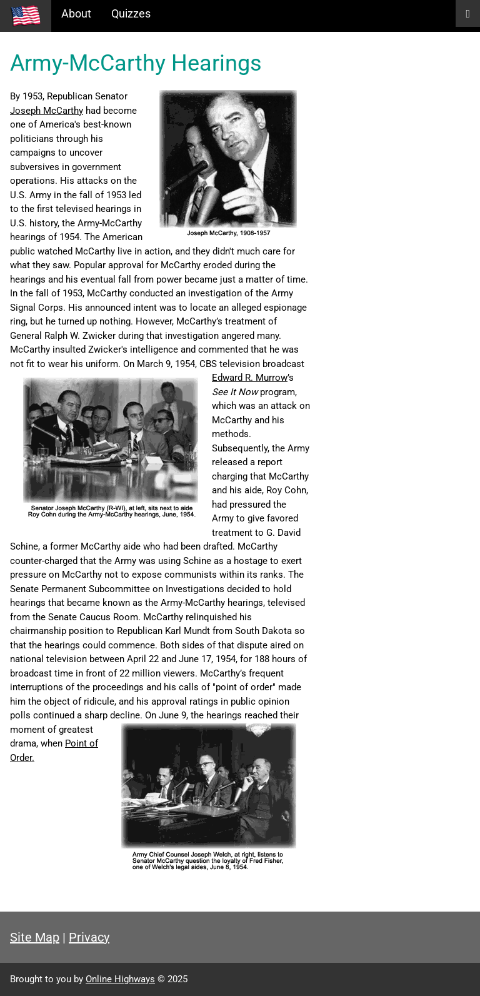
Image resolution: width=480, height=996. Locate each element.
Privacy (89, 937)
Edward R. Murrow (250, 377)
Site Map (34, 937)
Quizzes (131, 13)
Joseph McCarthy (46, 110)
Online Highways (120, 979)
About (76, 13)
